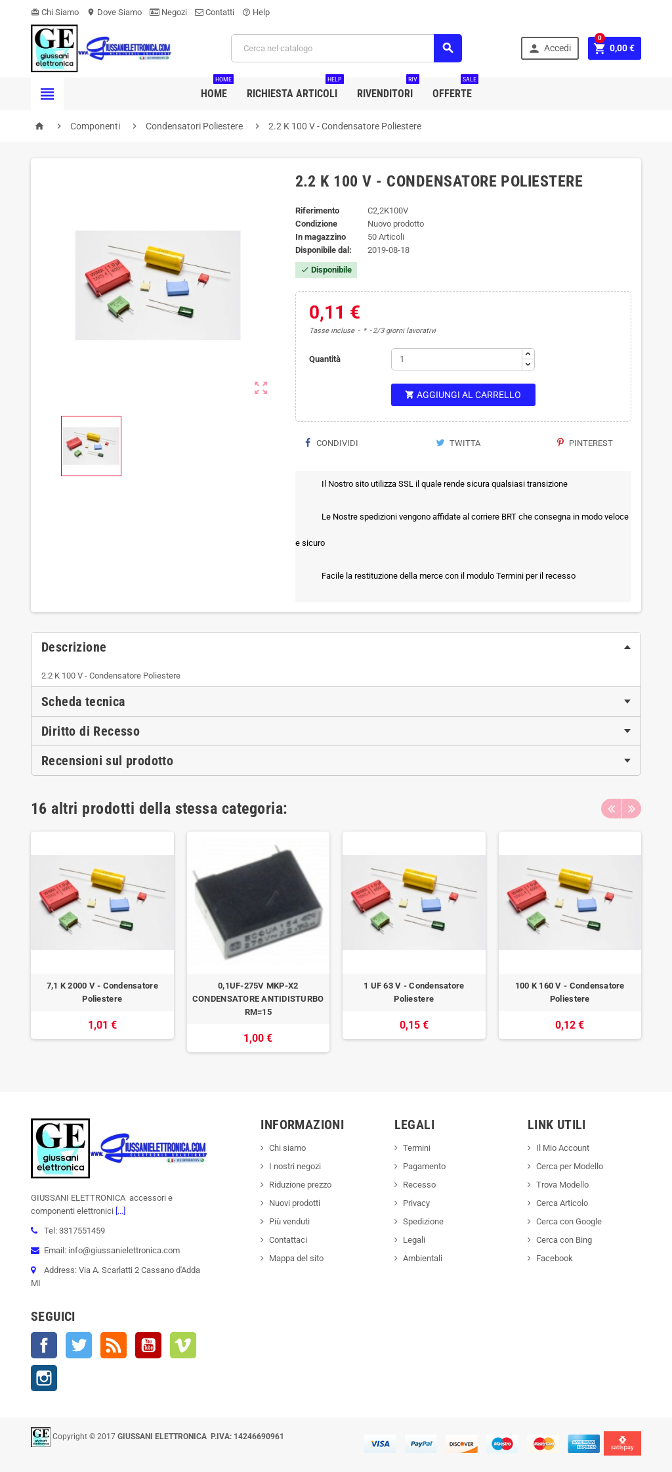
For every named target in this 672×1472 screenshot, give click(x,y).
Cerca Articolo (562, 1203)
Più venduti (289, 1221)
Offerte (455, 89)
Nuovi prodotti (294, 1203)
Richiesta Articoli (295, 89)
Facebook (44, 1345)
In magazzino (320, 237)
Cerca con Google (569, 1221)
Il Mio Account (562, 1148)
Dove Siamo (114, 12)
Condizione (316, 224)
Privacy (416, 1203)
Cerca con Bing (564, 1240)
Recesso (419, 1185)
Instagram (44, 1378)
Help (256, 12)
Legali (414, 1240)
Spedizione (423, 1221)
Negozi (168, 12)
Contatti (214, 12)
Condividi (331, 443)
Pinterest (585, 443)
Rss (113, 1345)
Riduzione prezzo (300, 1185)
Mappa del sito (296, 1258)
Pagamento (424, 1166)
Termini (416, 1148)
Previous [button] (611, 808)
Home (217, 89)
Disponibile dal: (323, 250)
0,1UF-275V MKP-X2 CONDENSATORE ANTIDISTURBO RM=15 (258, 999)
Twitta (458, 443)
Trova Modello (562, 1185)
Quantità (325, 359)
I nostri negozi (295, 1166)
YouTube (148, 1345)
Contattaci (288, 1240)
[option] (102, 942)
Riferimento (317, 210)
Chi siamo (287, 1148)
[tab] (336, 647)
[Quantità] (456, 359)
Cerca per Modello (569, 1166)
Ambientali (422, 1258)
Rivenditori (388, 89)
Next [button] (631, 808)
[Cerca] (346, 48)
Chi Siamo (55, 12)
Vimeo (183, 1345)
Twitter (79, 1345)
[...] (119, 1211)
